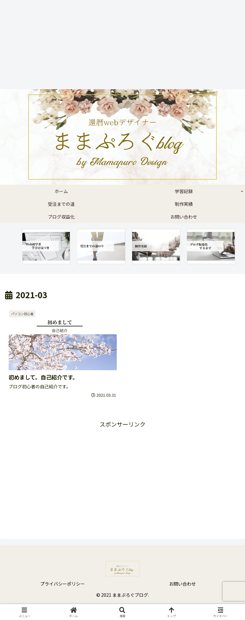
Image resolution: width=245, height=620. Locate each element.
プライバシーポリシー (62, 583)
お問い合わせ (182, 583)
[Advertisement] (120, 44)
